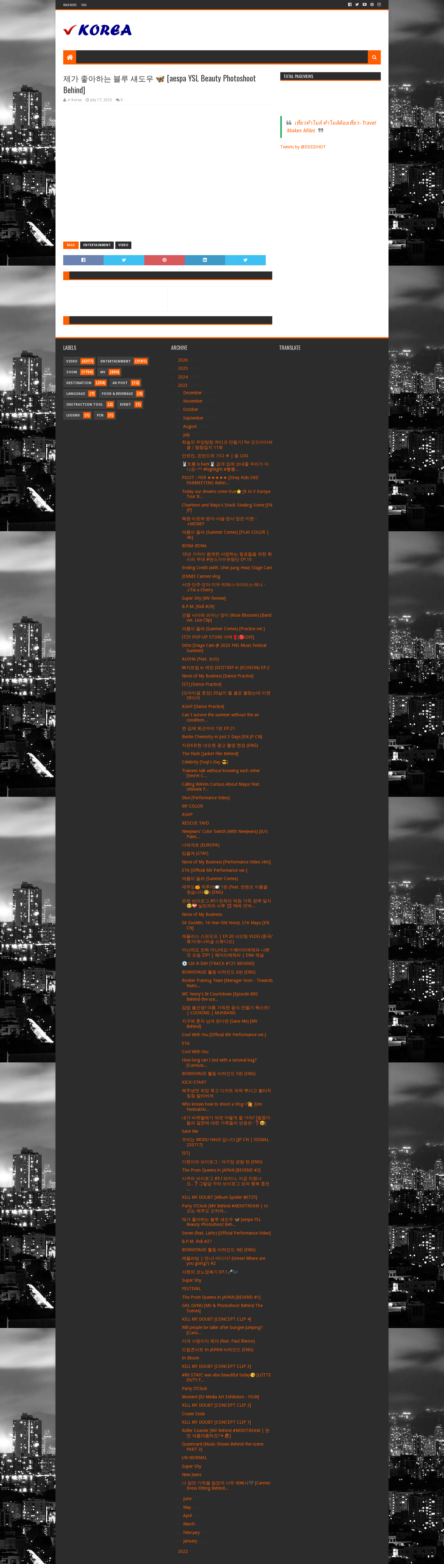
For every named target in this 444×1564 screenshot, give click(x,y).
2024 (183, 376)
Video (123, 245)
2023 (183, 385)
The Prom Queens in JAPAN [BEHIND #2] (221, 1170)
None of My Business (202, 914)
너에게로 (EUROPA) (201, 844)
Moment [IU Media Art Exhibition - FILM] (220, 1396)
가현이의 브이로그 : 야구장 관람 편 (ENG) (222, 1161)
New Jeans (191, 1474)
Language (75, 394)
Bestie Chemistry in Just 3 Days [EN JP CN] (222, 736)
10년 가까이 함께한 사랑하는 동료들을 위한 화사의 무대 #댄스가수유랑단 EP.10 (227, 557)
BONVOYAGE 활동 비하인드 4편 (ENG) (219, 1249)
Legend (73, 415)
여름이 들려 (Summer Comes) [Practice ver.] (223, 628)
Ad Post (120, 383)
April (188, 1515)
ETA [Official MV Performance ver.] (214, 870)
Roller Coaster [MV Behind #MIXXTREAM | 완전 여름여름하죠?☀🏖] (225, 1433)
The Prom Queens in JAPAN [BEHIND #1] (221, 1297)
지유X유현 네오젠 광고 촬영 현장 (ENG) (220, 745)
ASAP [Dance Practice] (203, 706)
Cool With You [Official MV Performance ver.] (224, 1034)
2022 (183, 1551)
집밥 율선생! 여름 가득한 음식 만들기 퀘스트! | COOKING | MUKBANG (225, 1010)
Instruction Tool (84, 405)
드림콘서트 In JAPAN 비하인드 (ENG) (217, 1349)
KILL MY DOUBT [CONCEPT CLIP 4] (216, 1319)
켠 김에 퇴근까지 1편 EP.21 (208, 728)
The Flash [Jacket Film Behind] (210, 753)
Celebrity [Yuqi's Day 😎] (205, 761)
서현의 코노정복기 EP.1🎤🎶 (210, 1271)
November (193, 401)
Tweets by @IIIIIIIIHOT (303, 146)
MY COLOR (192, 806)
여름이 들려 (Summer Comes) (210, 878)
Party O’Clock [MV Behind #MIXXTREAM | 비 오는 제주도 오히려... (225, 1208)
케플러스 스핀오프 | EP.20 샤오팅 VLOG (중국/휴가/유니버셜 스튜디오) (227, 939)
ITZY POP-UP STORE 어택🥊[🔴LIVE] (218, 637)
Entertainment (97, 245)
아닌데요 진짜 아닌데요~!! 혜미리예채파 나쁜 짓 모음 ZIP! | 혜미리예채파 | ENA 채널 (225, 952)
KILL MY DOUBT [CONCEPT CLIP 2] (216, 1405)
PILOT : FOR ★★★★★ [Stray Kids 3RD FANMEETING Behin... (220, 480)
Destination (79, 383)
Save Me (190, 1131)
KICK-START (194, 1082)
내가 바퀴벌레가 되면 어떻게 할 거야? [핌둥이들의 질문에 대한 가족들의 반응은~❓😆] (226, 1120)
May (187, 1507)
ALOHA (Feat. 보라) (200, 658)
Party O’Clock (194, 1388)
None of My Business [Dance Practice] (217, 675)
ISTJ (186, 1153)
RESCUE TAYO (195, 823)
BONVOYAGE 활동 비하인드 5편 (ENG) (219, 1073)
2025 (183, 368)
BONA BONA (194, 545)
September (194, 418)
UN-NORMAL (194, 1457)
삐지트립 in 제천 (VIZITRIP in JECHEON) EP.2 (225, 667)
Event (125, 405)
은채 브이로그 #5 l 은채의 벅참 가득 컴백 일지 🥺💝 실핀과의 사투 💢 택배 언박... (226, 903)
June (188, 1498)
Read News (69, 4)
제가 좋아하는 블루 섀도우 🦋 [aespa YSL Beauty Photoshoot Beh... (221, 1222)
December (193, 392)
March (189, 1523)
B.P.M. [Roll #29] (198, 606)
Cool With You (195, 1051)
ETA (186, 1043)
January (191, 1540)
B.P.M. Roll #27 (197, 1241)
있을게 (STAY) (195, 853)
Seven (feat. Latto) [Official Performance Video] (226, 1233)
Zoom (71, 372)
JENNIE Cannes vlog (201, 576)
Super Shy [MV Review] (204, 598)
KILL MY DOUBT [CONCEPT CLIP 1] (216, 1422)
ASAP (187, 814)
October (191, 409)
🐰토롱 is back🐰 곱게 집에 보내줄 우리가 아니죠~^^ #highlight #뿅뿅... (225, 466)
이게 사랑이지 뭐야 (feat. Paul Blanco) (218, 1341)
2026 (183, 360)
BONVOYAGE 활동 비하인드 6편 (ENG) (219, 972)
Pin (100, 415)
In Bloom (190, 1357)
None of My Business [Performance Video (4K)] (226, 861)
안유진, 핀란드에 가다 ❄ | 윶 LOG (215, 455)
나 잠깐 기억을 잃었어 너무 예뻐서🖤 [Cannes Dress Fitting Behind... (226, 1485)
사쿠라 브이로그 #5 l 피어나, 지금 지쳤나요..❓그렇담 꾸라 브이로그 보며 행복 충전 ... (225, 1183)
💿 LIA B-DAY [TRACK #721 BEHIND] (218, 963)
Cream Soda (193, 1413)
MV (102, 372)
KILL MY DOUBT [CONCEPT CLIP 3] (216, 1366)
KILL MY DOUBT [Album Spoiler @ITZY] (219, 1197)
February (192, 1532)
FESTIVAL (191, 1288)
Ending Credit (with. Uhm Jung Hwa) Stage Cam (227, 567)
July (187, 434)
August (190, 426)
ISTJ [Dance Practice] (201, 684)
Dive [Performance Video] (206, 797)
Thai (84, 4)
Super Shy (191, 1280)
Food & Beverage (117, 394)
